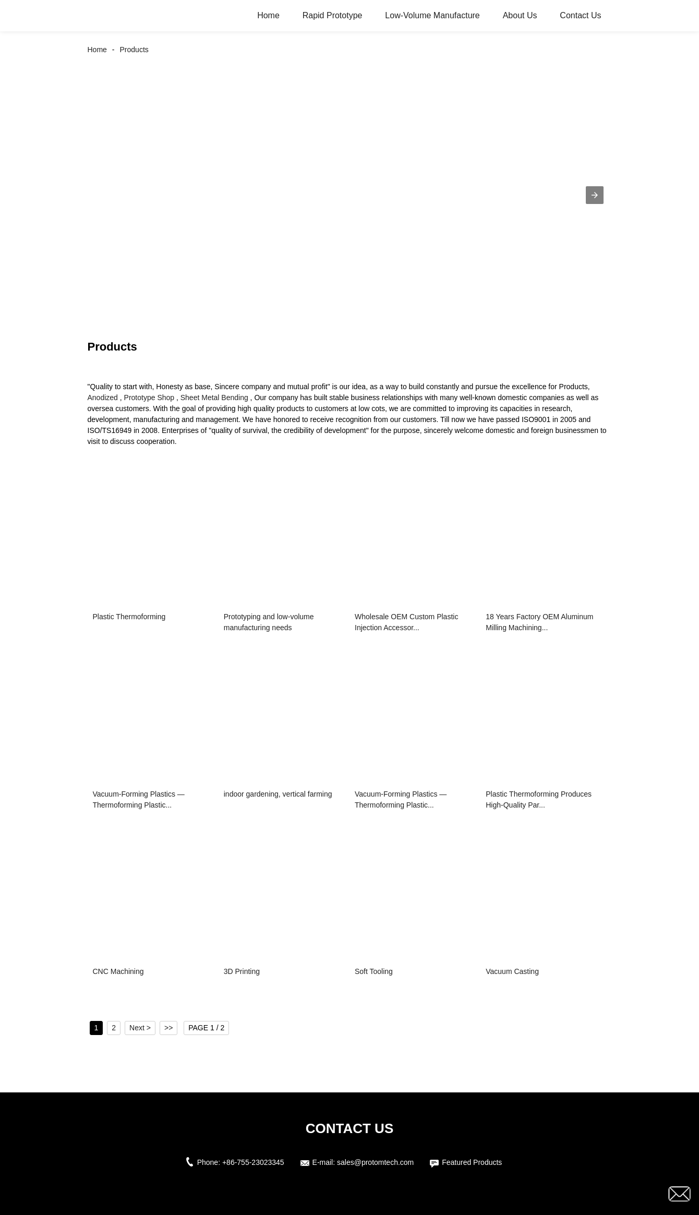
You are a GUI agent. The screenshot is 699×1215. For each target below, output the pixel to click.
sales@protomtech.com (375, 1162)
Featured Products (472, 1162)
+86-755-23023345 (253, 1162)
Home (268, 15)
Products (134, 49)
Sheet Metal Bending (214, 397)
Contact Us (580, 15)
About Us (520, 15)
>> (168, 1028)
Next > (140, 1028)
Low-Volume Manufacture (432, 15)
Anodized (103, 397)
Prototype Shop (149, 397)
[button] (595, 195)
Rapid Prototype (333, 15)
